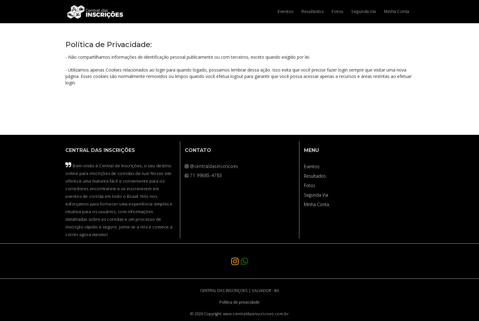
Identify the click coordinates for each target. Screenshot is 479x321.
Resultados (313, 11)
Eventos (286, 11)
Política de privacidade (239, 302)
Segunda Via (363, 11)
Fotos (337, 11)
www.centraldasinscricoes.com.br (256, 313)
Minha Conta (396, 11)
